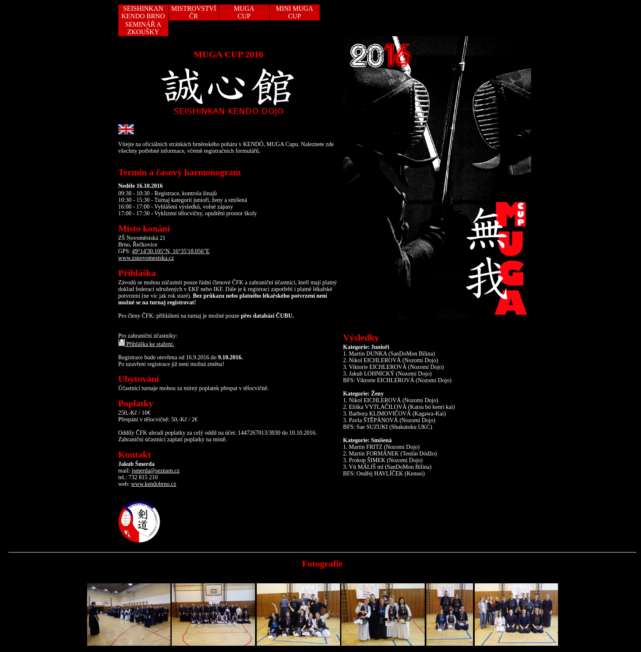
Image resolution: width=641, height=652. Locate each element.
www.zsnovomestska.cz (146, 258)
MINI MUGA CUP (294, 12)
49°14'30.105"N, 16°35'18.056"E (171, 251)
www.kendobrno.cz (153, 484)
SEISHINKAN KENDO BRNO (143, 12)
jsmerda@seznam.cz (156, 471)
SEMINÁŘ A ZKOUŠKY (143, 28)
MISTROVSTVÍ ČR (193, 12)
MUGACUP (244, 12)
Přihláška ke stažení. (146, 344)
